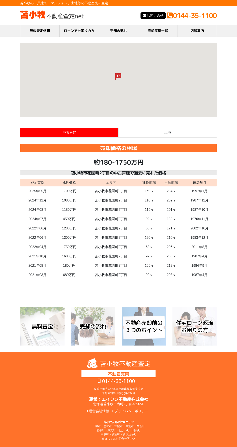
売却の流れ (118, 30)
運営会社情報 (99, 411)
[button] (118, 76)
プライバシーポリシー (131, 411)
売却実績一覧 (158, 30)
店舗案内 (197, 30)
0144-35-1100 (118, 381)
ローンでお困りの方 (79, 30)
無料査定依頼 (40, 30)
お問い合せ (155, 15)
